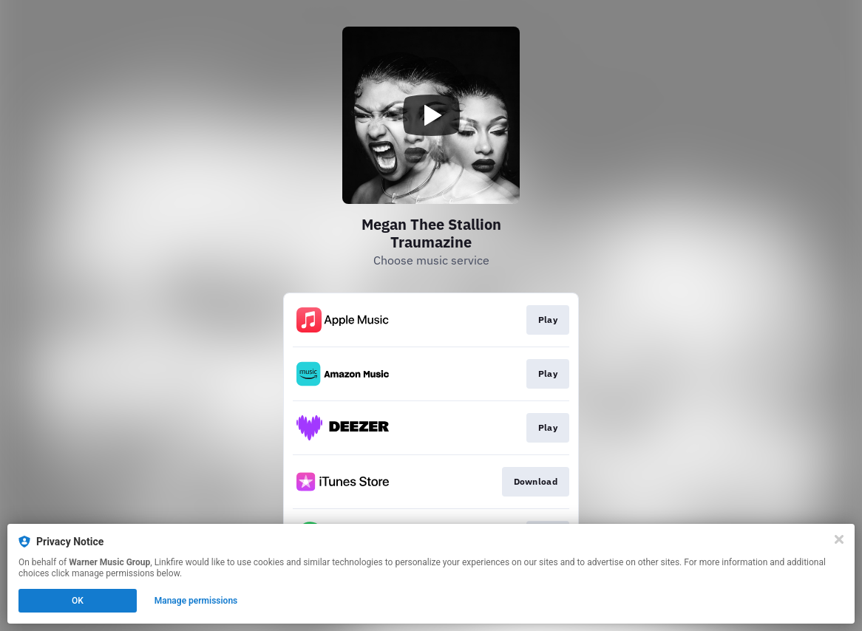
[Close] (839, 539)
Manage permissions (196, 601)
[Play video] (431, 115)
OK (78, 601)
